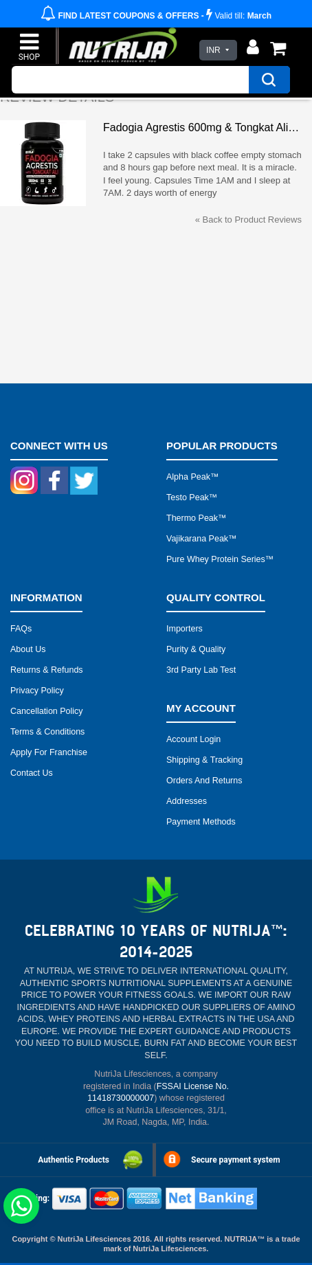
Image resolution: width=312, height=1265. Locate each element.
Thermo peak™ (196, 518)
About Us (27, 649)
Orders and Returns (204, 780)
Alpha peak (188, 477)
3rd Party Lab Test (201, 670)
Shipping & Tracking (204, 760)
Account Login (193, 739)
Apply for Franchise (48, 752)
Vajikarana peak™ (201, 539)
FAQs (21, 629)
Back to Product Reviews (248, 219)
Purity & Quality (195, 649)
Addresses (186, 801)
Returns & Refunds (46, 670)
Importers (184, 629)
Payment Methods (201, 822)
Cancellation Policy (46, 711)
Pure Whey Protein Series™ (220, 559)
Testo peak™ (191, 497)
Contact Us (31, 773)
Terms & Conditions (47, 732)
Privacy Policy (37, 690)
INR (213, 50)
